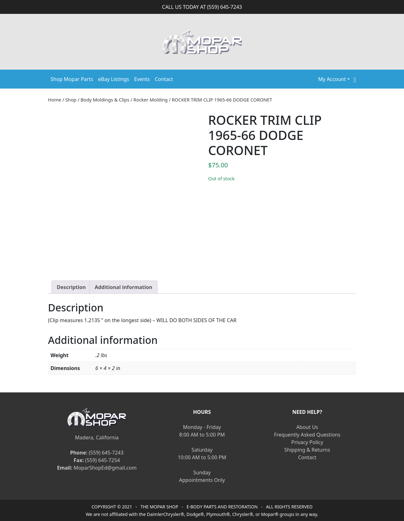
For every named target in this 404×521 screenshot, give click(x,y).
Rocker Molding (151, 99)
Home (54, 99)
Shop (70, 99)
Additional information (123, 287)
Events (142, 79)
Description (71, 287)
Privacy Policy (307, 442)
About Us (307, 427)
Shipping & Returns (307, 449)
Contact (164, 79)
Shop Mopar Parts (71, 79)
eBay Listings (113, 79)
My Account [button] (332, 79)
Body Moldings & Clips (104, 99)
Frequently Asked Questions (307, 434)
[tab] (71, 287)
